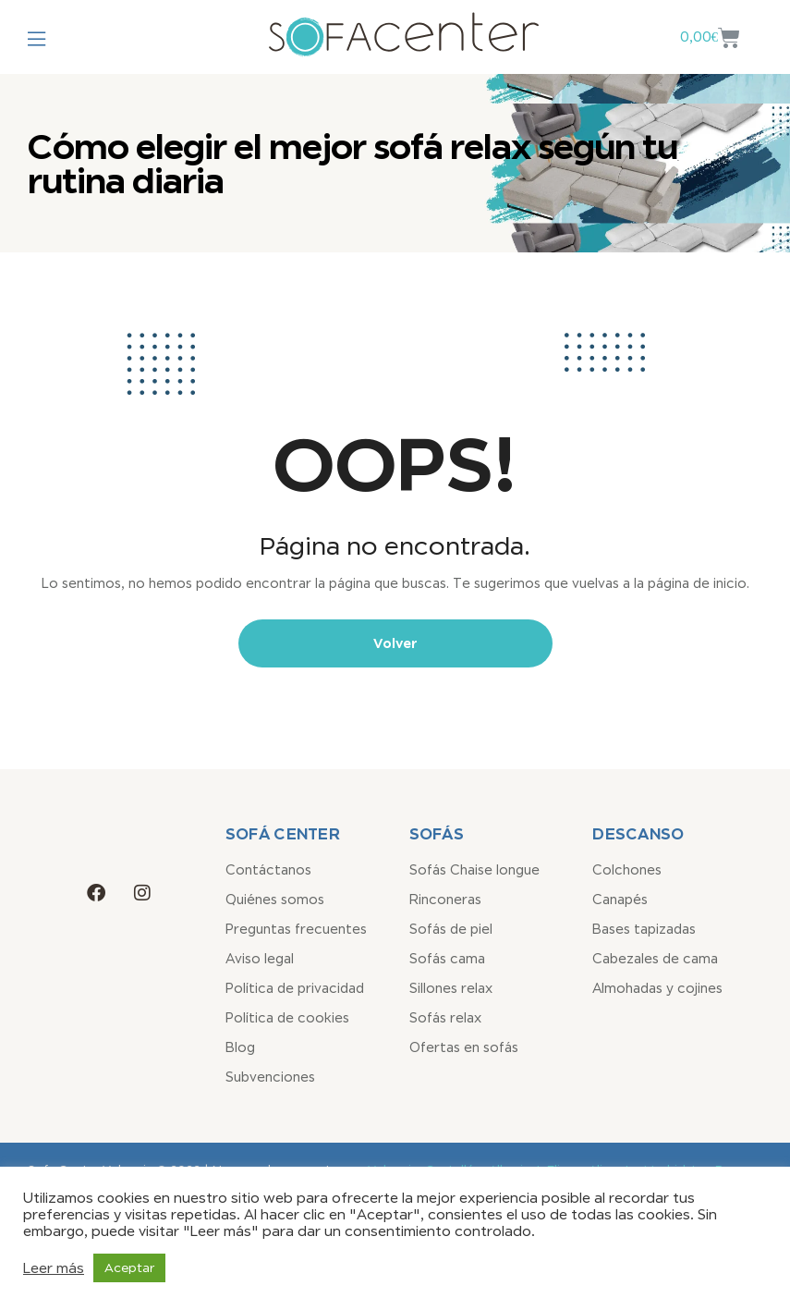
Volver (395, 643)
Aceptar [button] (129, 1268)
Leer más (53, 1268)
